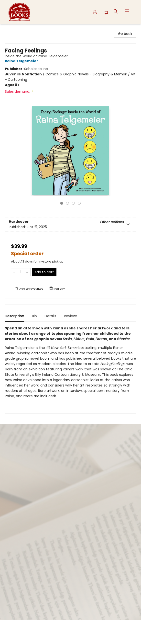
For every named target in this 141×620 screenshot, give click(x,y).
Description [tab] (14, 316)
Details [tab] (50, 316)
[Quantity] (20, 272)
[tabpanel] (70, 369)
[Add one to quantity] (27, 272)
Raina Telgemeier (22, 61)
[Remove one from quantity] (14, 272)
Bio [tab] (34, 316)
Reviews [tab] (70, 316)
